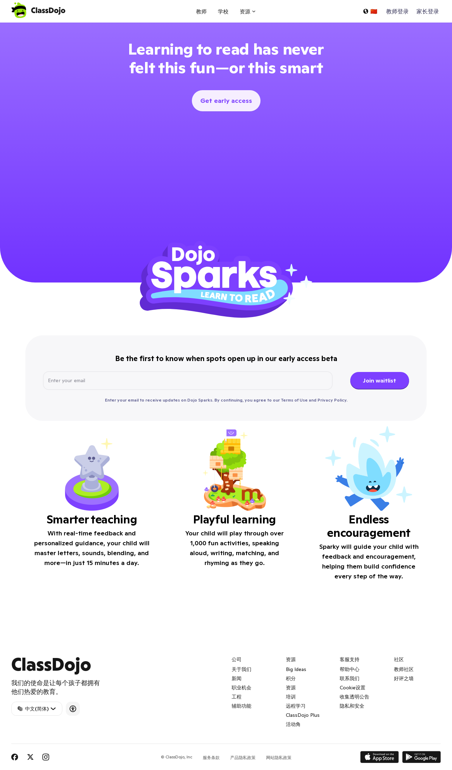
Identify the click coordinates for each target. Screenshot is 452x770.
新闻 (236, 678)
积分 (291, 678)
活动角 (293, 724)
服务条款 (211, 757)
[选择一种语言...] (370, 11)
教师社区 (404, 669)
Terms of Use (294, 400)
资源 (291, 687)
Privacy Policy (332, 400)
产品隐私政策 (243, 757)
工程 (236, 697)
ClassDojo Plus (303, 715)
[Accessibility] (73, 709)
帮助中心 (349, 669)
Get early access (226, 101)
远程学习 (296, 706)
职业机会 (241, 687)
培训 (291, 697)
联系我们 (349, 678)
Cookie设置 (352, 687)
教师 (201, 11)
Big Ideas (296, 669)
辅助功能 (241, 706)
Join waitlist (379, 380)
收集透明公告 (354, 697)
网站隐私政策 (278, 757)
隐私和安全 (352, 706)
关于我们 (241, 669)
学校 (223, 11)
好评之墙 (404, 678)
